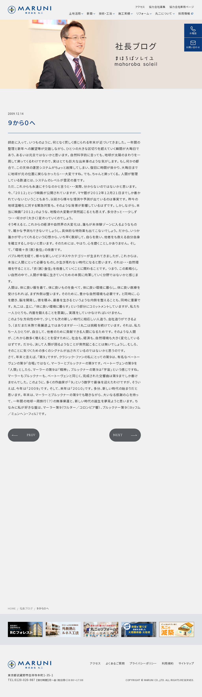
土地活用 (76, 13)
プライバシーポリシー (143, 663)
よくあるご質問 (115, 663)
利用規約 (168, 663)
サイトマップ (186, 663)
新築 (91, 13)
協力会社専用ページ (181, 7)
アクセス (140, 7)
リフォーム (143, 13)
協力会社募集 (157, 7)
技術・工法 (106, 13)
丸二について (164, 13)
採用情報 (185, 13)
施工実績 (125, 13)
